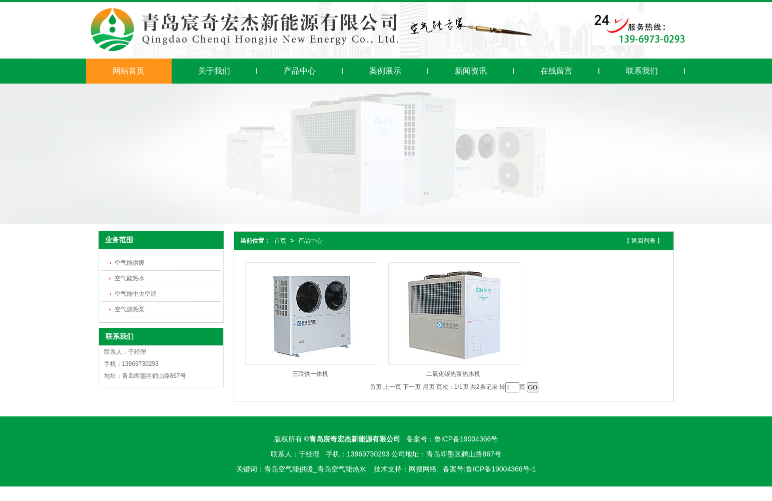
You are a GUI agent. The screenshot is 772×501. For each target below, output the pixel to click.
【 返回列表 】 (643, 240)
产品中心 (300, 71)
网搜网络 (423, 469)
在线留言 (556, 71)
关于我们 (214, 71)
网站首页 (129, 71)
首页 (280, 240)
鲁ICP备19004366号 (466, 439)
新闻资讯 (471, 71)
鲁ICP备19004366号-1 (501, 469)
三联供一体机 (310, 373)
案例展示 (385, 71)
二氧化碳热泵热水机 (453, 373)
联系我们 (642, 71)
